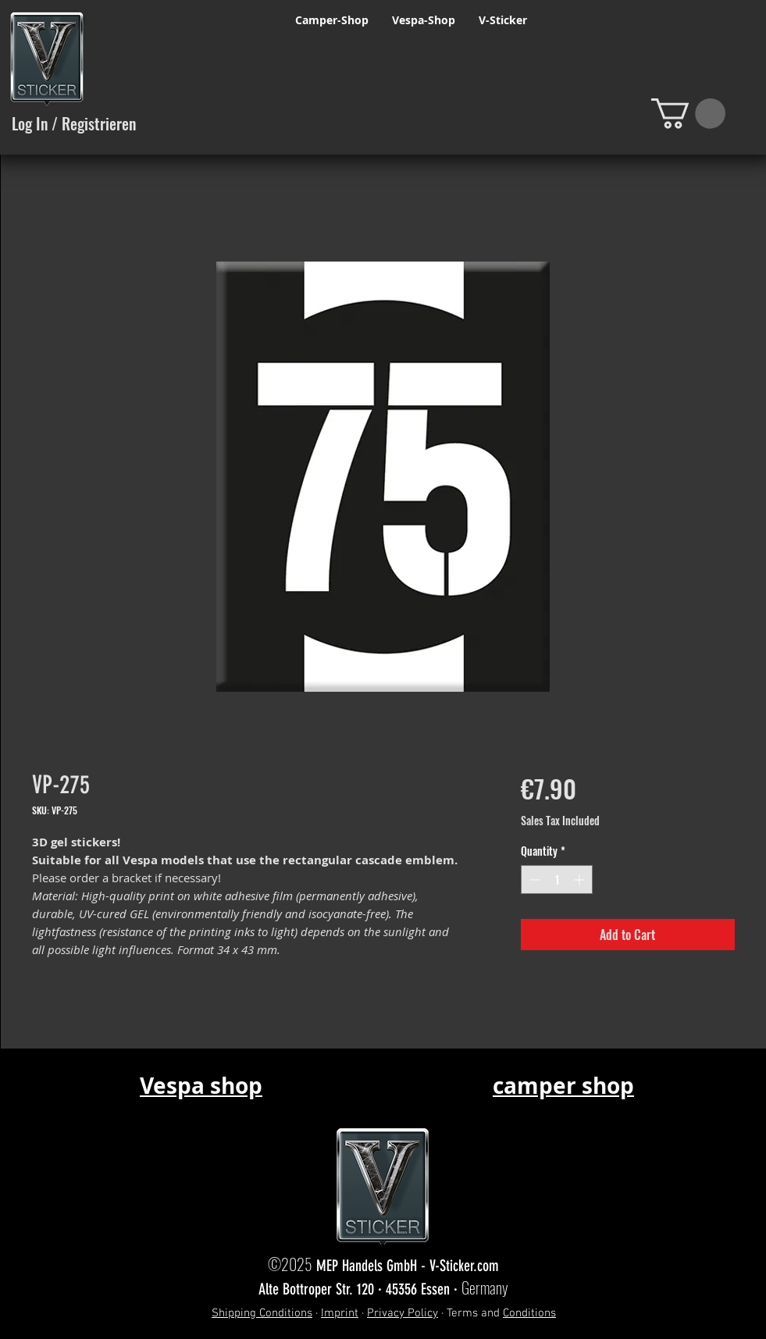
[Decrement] (533, 879)
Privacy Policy (402, 1313)
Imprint (339, 1313)
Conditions (529, 1313)
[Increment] (580, 879)
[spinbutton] (557, 879)
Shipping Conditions (262, 1313)
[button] (688, 113)
